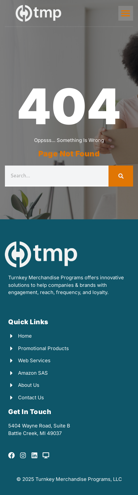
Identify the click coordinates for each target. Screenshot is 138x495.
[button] (125, 13)
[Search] (120, 176)
